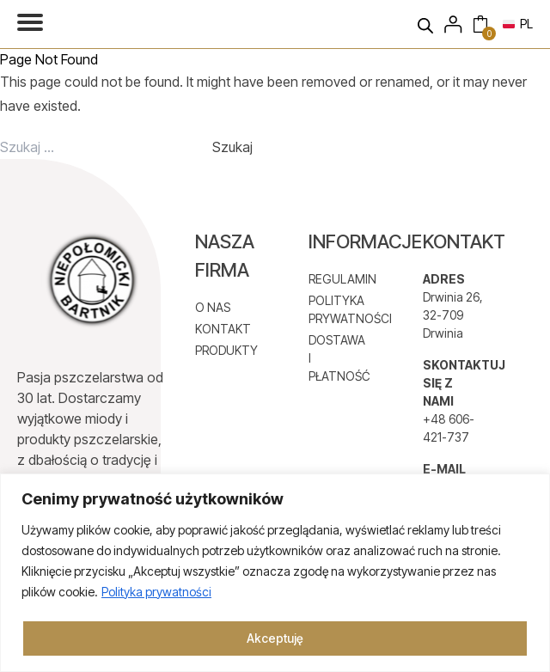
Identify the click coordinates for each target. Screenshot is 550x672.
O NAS (212, 307)
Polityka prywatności (156, 591)
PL (518, 23)
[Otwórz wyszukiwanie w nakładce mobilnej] (430, 24)
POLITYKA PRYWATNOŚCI (339, 309)
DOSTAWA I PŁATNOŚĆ (339, 358)
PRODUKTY (226, 350)
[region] (275, 572)
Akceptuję (275, 638)
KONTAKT (223, 328)
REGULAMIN (339, 279)
